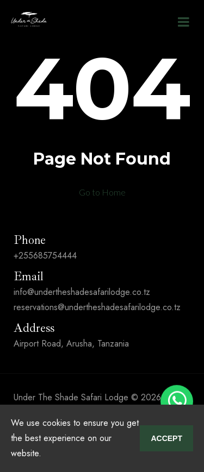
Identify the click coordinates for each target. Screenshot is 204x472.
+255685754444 (45, 255)
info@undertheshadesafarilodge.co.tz (82, 292)
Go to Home (102, 192)
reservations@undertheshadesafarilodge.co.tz (97, 307)
